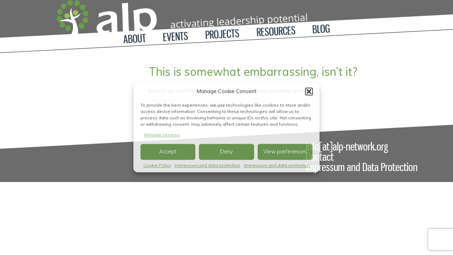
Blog (321, 29)
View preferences (285, 151)
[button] (308, 91)
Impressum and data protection (207, 165)
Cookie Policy (157, 165)
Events (176, 37)
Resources (276, 31)
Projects (222, 34)
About (134, 39)
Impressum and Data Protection (362, 167)
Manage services (162, 134)
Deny (226, 151)
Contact (320, 157)
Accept (168, 151)
